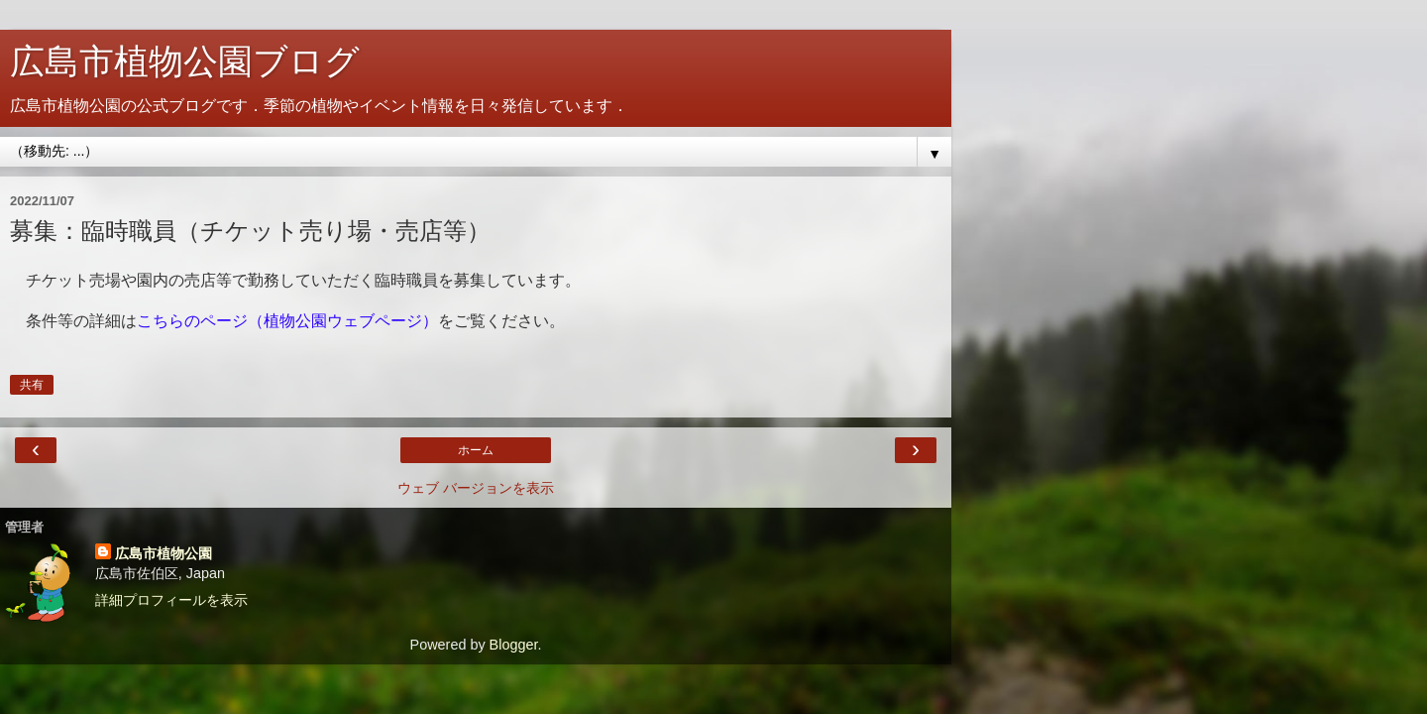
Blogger (514, 645)
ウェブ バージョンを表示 (475, 488)
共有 (32, 385)
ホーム (476, 450)
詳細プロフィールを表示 (171, 600)
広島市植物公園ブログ (185, 61)
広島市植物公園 (163, 553)
